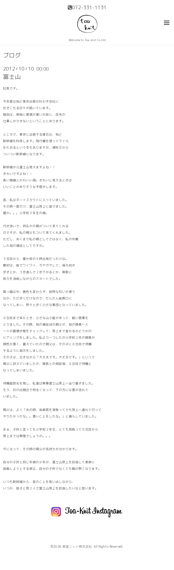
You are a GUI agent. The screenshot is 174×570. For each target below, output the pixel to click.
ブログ (12, 55)
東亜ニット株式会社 (77, 546)
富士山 (12, 77)
